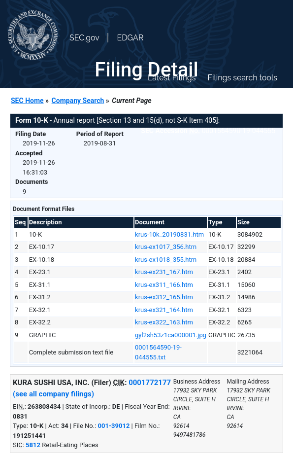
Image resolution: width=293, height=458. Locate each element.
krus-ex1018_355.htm (165, 259)
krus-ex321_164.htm (164, 310)
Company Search (78, 101)
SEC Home (27, 101)
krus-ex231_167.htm (164, 272)
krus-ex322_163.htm (164, 322)
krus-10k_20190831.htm (169, 234)
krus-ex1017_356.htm (165, 246)
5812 (33, 445)
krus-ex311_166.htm (164, 284)
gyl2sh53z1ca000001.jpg (170, 335)
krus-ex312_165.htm (164, 297)
